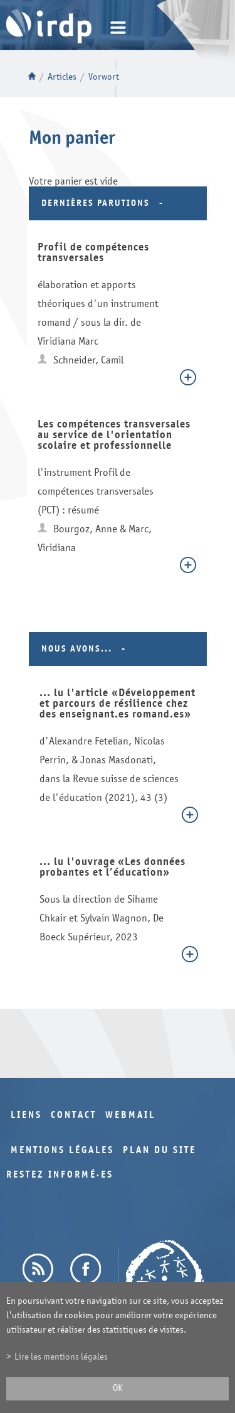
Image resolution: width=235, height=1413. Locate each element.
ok (118, 1388)
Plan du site (159, 1150)
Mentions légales (62, 1150)
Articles (62, 77)
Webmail (130, 1115)
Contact (74, 1115)
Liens (26, 1115)
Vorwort (103, 77)
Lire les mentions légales (61, 1357)
